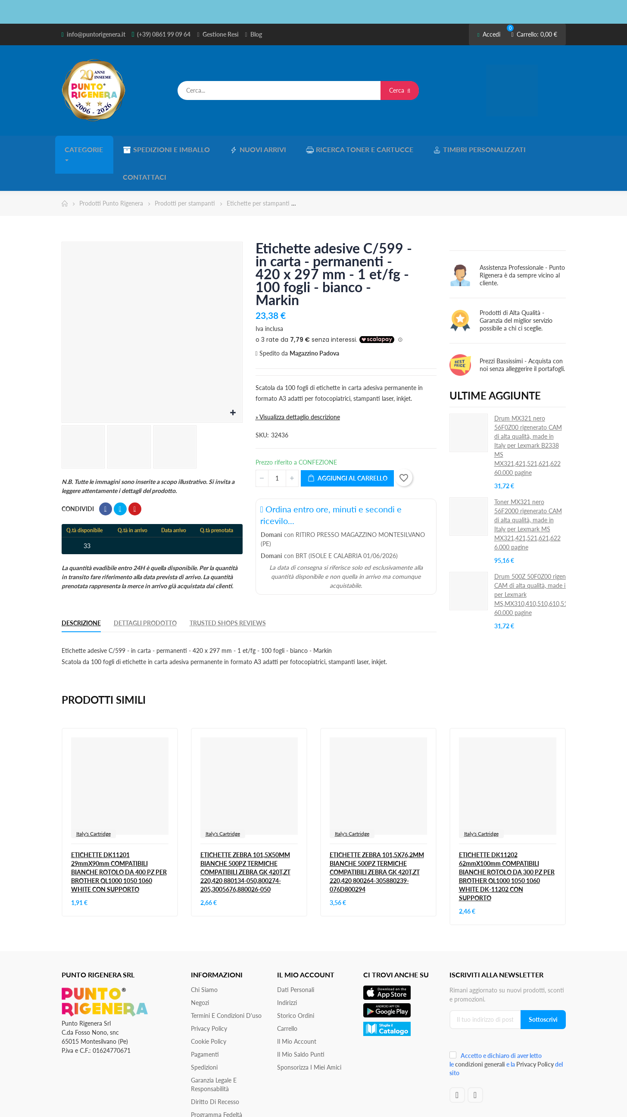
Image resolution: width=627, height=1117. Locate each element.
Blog (256, 34)
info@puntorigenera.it (96, 34)
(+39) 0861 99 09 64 (163, 34)
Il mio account (296, 1009)
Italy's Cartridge (93, 802)
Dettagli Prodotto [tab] (145, 591)
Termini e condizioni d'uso (226, 983)
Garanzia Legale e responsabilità (214, 1053)
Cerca (399, 90)
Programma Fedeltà (216, 1082)
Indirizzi (287, 970)
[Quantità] (277, 446)
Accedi (488, 34)
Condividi (105, 477)
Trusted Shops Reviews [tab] (228, 591)
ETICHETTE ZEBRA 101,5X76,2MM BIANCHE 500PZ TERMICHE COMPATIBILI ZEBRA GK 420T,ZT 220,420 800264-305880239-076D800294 (377, 840)
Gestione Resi (221, 34)
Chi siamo (204, 957)
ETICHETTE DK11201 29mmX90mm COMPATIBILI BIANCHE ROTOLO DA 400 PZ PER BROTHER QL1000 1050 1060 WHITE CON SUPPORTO (119, 840)
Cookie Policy (208, 1009)
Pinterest (134, 477)
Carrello (287, 996)
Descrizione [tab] (81, 591)
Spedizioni (204, 1035)
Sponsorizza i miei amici (309, 1035)
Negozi (200, 970)
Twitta (120, 477)
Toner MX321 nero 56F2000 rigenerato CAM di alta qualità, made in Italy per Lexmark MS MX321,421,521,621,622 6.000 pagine (528, 492)
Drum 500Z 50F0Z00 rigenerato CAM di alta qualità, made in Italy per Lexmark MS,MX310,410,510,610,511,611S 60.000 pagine (540, 562)
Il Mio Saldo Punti (300, 1022)
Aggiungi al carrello (347, 447)
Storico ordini (295, 983)
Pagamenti (205, 1022)
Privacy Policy (209, 996)
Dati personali (295, 957)
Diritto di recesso (215, 1069)
